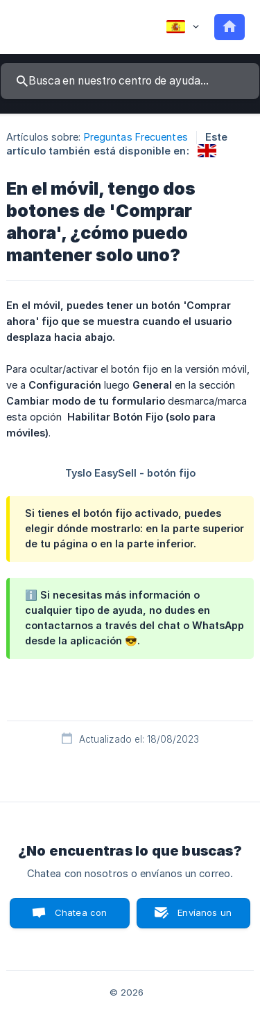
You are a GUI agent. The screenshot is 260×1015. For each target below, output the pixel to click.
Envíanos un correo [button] (204, 917)
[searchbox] (130, 81)
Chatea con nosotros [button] (78, 917)
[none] (182, 27)
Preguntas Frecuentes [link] (136, 137)
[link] (207, 150)
